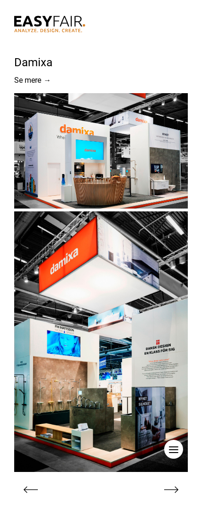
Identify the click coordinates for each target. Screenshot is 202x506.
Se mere (32, 80)
